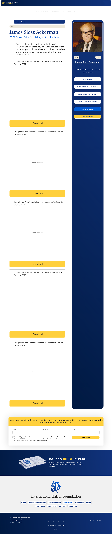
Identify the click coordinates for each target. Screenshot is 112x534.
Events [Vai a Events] (88, 502)
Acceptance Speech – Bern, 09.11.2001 (87, 87)
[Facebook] (48, 520)
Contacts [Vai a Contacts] (62, 506)
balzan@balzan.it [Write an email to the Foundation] (17, 520)
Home (38, 11)
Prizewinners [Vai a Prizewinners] (68, 502)
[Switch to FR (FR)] (96, 520)
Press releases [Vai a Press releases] (40, 506)
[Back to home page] (4, 3)
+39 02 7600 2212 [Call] (17, 522)
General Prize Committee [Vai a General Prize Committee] (37, 502)
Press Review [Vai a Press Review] (52, 506)
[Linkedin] (53, 520)
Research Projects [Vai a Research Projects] (55, 502)
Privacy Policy (52, 525)
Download (38, 123)
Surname (45, 429)
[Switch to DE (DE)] (93, 520)
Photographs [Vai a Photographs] (72, 506)
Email (73, 429)
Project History (87, 117)
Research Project (87, 109)
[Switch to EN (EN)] (100, 520)
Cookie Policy (60, 525)
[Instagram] (58, 520)
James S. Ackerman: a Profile (87, 102)
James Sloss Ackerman (58, 11)
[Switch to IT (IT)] (90, 520)
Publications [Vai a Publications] (79, 502)
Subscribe (86, 437)
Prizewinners (45, 11)
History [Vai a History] (23, 502)
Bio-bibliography (87, 79)
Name (14, 429)
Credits (56, 529)
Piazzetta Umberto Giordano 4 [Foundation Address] (21, 517)
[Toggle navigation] (106, 3)
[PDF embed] (37, 92)
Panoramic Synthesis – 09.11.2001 (87, 94)
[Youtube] (63, 520)
